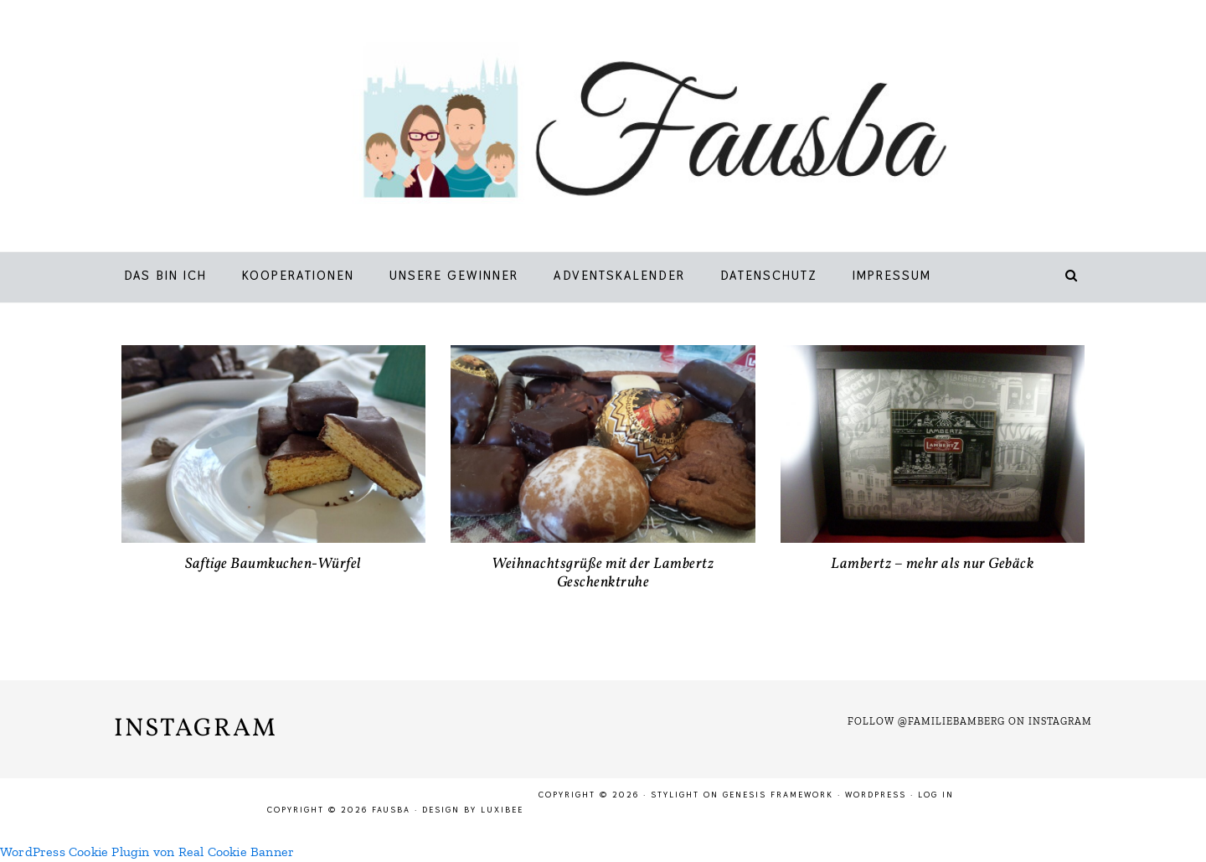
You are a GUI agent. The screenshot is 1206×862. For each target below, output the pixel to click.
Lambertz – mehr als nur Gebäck (932, 564)
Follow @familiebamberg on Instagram (970, 721)
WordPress (875, 794)
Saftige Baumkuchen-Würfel (273, 564)
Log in (936, 794)
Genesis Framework (778, 794)
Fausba (628, 130)
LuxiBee (502, 809)
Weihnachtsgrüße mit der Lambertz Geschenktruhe (603, 573)
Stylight (675, 794)
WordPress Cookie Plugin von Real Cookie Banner (147, 851)
